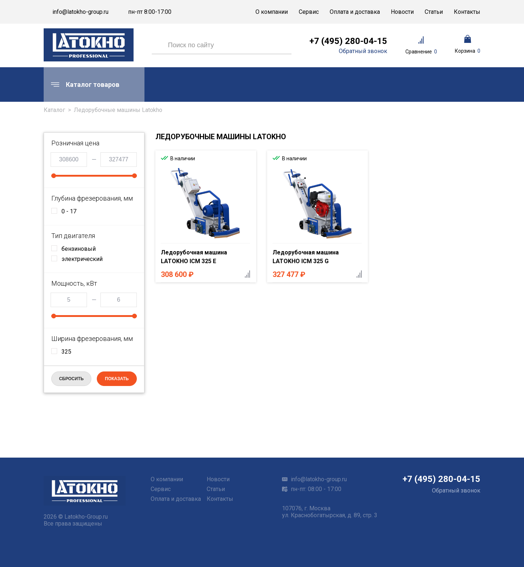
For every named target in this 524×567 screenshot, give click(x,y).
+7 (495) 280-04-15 (348, 41)
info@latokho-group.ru (80, 12)
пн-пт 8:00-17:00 (149, 12)
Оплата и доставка (355, 11)
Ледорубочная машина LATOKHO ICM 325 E (194, 257)
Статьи (434, 11)
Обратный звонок (363, 51)
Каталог (54, 109)
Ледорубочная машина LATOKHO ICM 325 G (306, 257)
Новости (402, 11)
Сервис (309, 11)
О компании (271, 11)
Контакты (467, 11)
